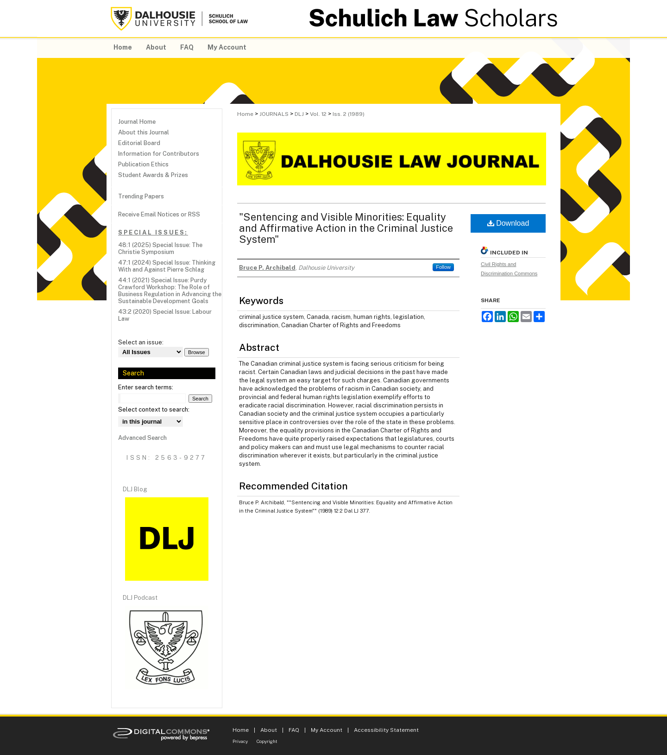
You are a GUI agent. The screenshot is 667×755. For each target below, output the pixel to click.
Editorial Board (139, 143)
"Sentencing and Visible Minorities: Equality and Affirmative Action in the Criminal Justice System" (346, 228)
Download (508, 223)
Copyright (267, 741)
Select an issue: (141, 342)
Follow (443, 267)
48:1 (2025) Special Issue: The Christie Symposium (160, 248)
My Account (326, 730)
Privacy (240, 741)
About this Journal (143, 132)
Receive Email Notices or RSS (159, 214)
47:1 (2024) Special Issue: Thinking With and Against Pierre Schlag (166, 266)
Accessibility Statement (386, 730)
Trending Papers (141, 196)
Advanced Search (142, 437)
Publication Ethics (143, 164)
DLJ (299, 114)
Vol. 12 (318, 114)
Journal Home (137, 121)
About (268, 730)
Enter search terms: (145, 387)
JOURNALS (274, 114)
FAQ (294, 730)
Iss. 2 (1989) (349, 114)
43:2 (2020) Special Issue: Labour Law (165, 315)
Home (245, 114)
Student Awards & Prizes (153, 174)
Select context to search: (153, 409)
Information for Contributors (158, 153)
